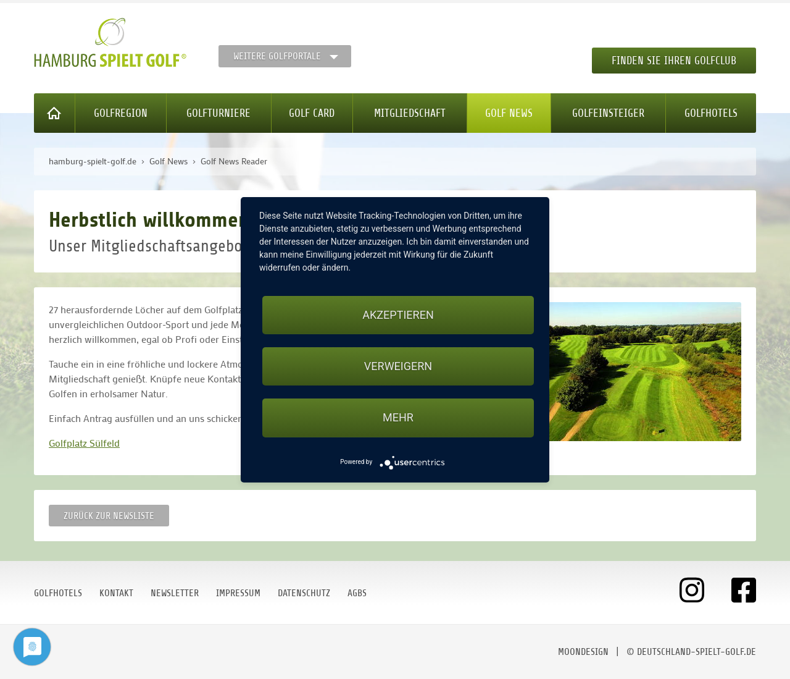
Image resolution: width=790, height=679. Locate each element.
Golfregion (121, 113)
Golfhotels (711, 113)
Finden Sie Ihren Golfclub (674, 60)
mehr (398, 417)
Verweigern (398, 366)
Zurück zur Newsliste (109, 515)
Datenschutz (304, 593)
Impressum (238, 593)
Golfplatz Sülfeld (84, 442)
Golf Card (312, 113)
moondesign (583, 651)
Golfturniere (218, 113)
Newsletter (175, 593)
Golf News (509, 113)
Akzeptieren (397, 314)
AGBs (357, 593)
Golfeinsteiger (608, 113)
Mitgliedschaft (410, 113)
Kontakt (116, 593)
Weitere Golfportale (277, 56)
